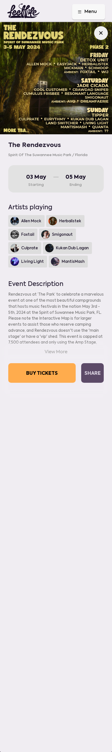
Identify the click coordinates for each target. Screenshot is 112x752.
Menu (87, 12)
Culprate (24, 248)
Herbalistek (64, 221)
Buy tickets (42, 372)
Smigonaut (57, 234)
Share (92, 372)
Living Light (27, 261)
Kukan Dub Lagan (67, 248)
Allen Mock (25, 221)
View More (56, 352)
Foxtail (22, 234)
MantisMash (67, 261)
